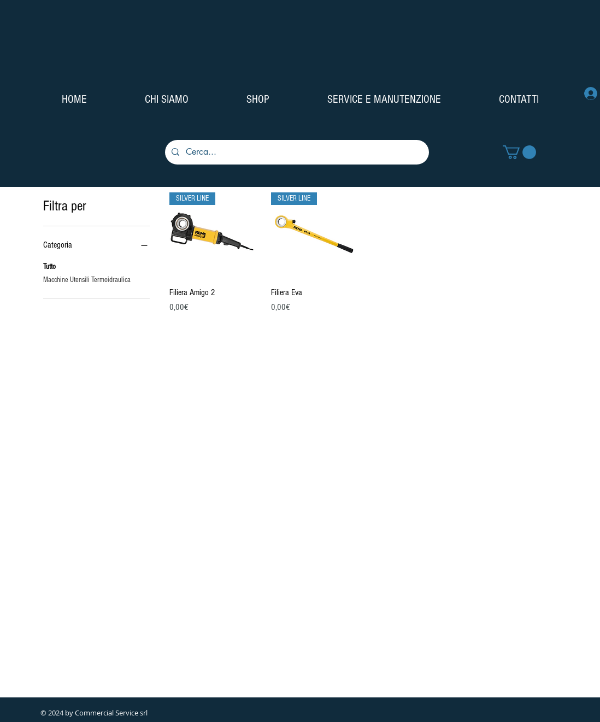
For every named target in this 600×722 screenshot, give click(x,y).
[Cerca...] (296, 152)
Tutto (49, 266)
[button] (519, 152)
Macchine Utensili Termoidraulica (87, 279)
